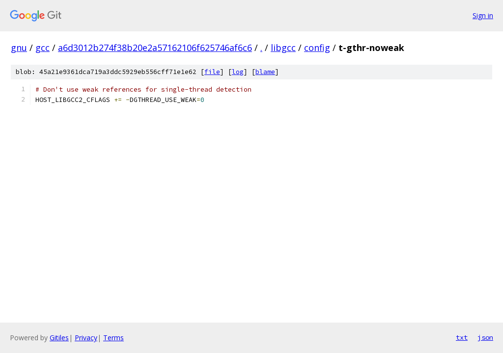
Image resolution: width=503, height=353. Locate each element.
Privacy (86, 337)
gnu (19, 47)
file (212, 72)
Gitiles (59, 337)
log (238, 72)
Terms (113, 337)
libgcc (283, 47)
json (485, 337)
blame (265, 72)
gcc (42, 47)
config (317, 47)
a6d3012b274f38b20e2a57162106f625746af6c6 (155, 47)
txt (462, 337)
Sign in (483, 15)
